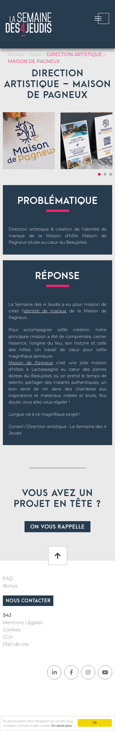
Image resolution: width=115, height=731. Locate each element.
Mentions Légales (23, 622)
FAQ (8, 578)
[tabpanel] (29, 140)
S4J (7, 615)
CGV (8, 637)
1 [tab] (99, 174)
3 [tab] (110, 174)
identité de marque (45, 311)
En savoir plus (62, 726)
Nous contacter (28, 601)
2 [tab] (105, 174)
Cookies (11, 629)
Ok (95, 722)
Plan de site (16, 644)
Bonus (10, 586)
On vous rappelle (57, 527)
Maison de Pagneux (31, 362)
